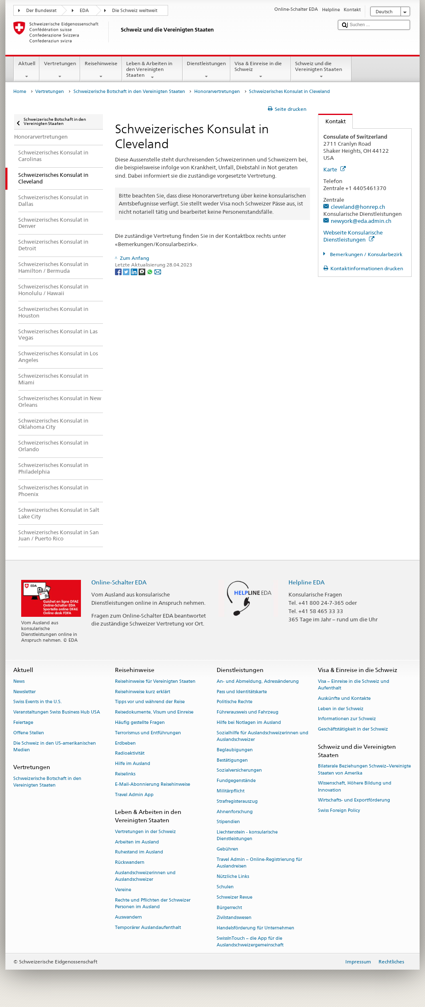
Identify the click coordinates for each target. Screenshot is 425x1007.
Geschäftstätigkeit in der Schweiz (353, 729)
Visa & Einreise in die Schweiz (261, 70)
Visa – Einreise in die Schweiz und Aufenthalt (353, 685)
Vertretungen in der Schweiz (145, 831)
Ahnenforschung (235, 811)
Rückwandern (129, 862)
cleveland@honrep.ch (358, 206)
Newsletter (24, 691)
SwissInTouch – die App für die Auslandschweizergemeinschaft (250, 942)
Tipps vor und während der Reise (150, 702)
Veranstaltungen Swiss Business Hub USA (56, 712)
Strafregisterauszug (237, 801)
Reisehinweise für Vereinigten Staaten (155, 681)
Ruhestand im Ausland (139, 852)
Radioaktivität (129, 753)
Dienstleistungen (206, 70)
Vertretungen (60, 70)
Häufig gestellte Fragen (140, 722)
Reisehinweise (101, 70)
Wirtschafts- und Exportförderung (354, 800)
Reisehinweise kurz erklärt (142, 691)
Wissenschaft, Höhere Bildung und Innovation (354, 787)
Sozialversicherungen (239, 770)
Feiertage (23, 722)
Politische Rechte (234, 702)
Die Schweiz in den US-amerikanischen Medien (54, 747)
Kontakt (332, 121)
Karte (334, 169)
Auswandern (128, 917)
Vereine (123, 889)
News (18, 681)
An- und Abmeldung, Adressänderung (258, 681)
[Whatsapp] (150, 271)
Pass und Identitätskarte (242, 691)
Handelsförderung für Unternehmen (255, 928)
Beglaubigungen (235, 750)
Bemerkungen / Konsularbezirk (366, 254)
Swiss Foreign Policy (339, 811)
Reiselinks (125, 774)
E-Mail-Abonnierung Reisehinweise (152, 784)
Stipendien (228, 822)
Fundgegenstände (236, 781)
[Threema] (143, 271)
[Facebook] (119, 271)
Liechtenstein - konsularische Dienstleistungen (247, 836)
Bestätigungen (232, 760)
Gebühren (227, 849)
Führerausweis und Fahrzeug (247, 712)
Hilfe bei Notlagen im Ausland (249, 722)
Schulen (225, 887)
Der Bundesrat (41, 10)
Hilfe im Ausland (132, 764)
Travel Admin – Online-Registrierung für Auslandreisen (259, 863)
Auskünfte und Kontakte (344, 698)
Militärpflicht (230, 791)
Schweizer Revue (234, 897)
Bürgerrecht (229, 907)
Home (19, 91)
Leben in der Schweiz (341, 708)
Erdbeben (125, 743)
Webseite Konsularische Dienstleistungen (353, 236)
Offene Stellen (28, 733)
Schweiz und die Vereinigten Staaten (321, 70)
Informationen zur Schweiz (347, 719)
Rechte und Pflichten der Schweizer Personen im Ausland (153, 903)
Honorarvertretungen (217, 91)
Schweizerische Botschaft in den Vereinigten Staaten (129, 91)
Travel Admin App (134, 794)
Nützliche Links (233, 876)
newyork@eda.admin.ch (361, 221)
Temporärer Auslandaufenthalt (148, 927)
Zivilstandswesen (234, 918)
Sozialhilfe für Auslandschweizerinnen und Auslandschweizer (262, 736)
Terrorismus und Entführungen (148, 733)
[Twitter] (127, 271)
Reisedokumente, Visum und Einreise (154, 712)
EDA (84, 10)
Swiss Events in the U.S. (37, 702)
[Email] (157, 271)
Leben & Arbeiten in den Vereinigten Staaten (152, 70)
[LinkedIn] (135, 271)
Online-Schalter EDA (119, 582)
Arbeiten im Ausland (137, 842)
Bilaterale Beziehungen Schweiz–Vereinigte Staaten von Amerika (364, 770)
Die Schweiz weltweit (134, 10)
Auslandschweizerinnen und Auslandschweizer (145, 876)
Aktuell (26, 70)
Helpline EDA (306, 582)
